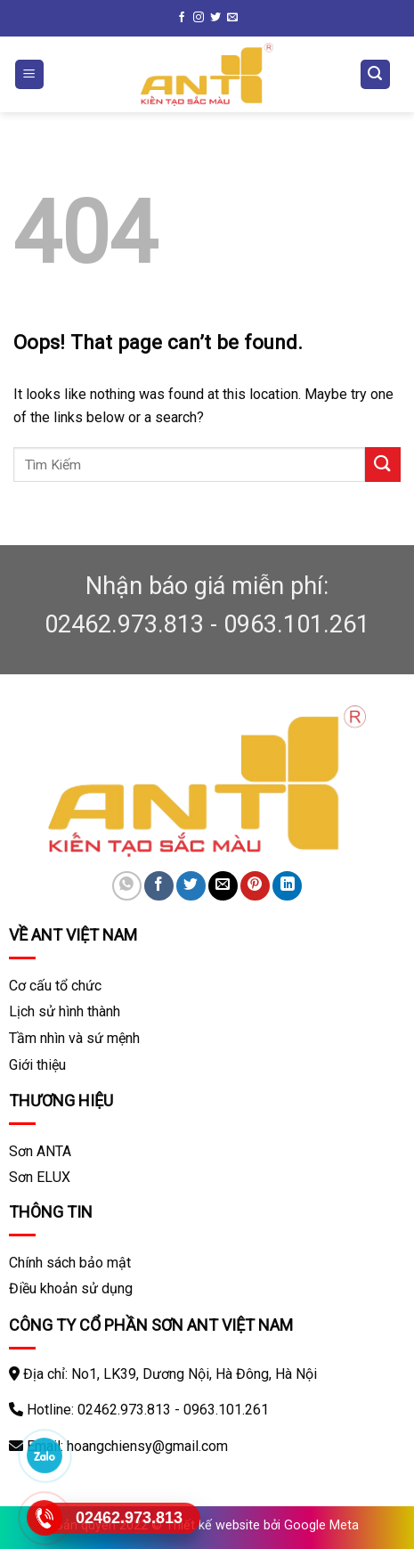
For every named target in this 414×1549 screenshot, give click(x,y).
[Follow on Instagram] (198, 18)
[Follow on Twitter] (215, 18)
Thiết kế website (213, 1525)
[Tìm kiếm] (376, 74)
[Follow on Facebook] (181, 18)
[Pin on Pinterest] (255, 886)
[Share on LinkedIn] (287, 886)
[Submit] (383, 464)
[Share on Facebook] (159, 886)
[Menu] (30, 74)
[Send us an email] (232, 18)
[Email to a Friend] (223, 886)
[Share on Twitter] (191, 886)
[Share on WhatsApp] (127, 886)
